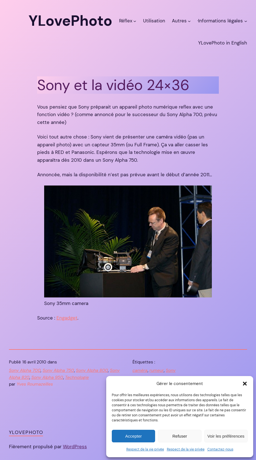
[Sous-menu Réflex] (134, 20)
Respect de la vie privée (145, 449)
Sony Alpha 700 (25, 370)
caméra (140, 370)
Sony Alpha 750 (58, 370)
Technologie (77, 377)
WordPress (75, 446)
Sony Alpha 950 (47, 377)
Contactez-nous (220, 449)
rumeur (157, 370)
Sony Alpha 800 (92, 370)
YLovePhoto (26, 432)
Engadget (66, 318)
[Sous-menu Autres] (189, 20)
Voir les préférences (226, 436)
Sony (171, 370)
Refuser (179, 436)
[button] (245, 383)
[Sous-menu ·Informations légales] (245, 20)
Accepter (133, 436)
